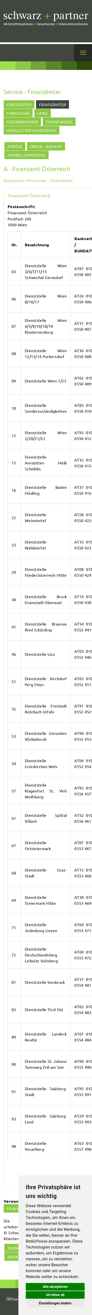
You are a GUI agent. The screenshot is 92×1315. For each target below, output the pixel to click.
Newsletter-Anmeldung (31, 130)
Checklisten (19, 104)
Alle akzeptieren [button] (55, 1287)
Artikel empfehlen (26, 154)
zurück (14, 146)
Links (42, 113)
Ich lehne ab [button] (55, 1295)
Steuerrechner (22, 121)
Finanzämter (52, 104)
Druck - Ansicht (46, 146)
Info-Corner (36, 180)
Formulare (18, 113)
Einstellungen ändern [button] (55, 1303)
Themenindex (59, 121)
